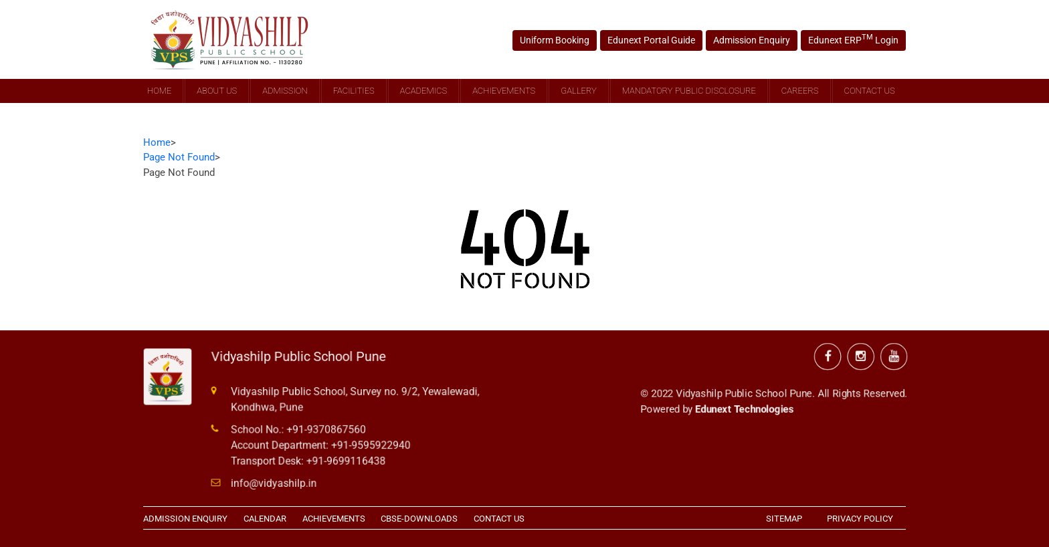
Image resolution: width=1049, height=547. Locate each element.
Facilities (354, 91)
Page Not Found (179, 157)
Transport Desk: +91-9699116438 (309, 460)
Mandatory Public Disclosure (689, 91)
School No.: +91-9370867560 (300, 429)
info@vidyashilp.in (276, 481)
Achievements (503, 91)
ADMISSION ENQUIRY (185, 519)
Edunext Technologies (744, 405)
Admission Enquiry (748, 40)
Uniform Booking (560, 40)
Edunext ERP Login (846, 39)
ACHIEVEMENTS (333, 519)
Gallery (578, 91)
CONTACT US (499, 519)
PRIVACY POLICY (860, 519)
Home (159, 91)
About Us (217, 91)
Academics (423, 91)
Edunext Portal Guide (652, 40)
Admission (284, 91)
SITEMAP (784, 519)
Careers (800, 91)
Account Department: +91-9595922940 (321, 445)
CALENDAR (265, 519)
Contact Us (869, 91)
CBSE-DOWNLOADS (419, 519)
